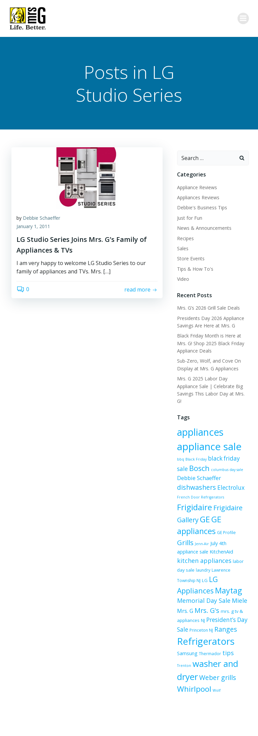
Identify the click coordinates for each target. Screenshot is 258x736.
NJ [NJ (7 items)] (225, 594)
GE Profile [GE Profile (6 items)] (237, 516)
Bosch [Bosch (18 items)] (186, 460)
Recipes (184, 237)
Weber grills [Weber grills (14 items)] (194, 659)
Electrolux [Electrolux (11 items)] (189, 479)
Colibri (203, 718)
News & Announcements (203, 227)
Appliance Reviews (196, 186)
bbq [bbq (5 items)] (245, 440)
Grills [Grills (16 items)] (184, 525)
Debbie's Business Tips (201, 206)
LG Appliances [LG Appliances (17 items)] (199, 563)
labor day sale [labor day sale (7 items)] (223, 545)
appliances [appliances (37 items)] (199, 423)
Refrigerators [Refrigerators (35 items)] (204, 624)
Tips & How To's (194, 268)
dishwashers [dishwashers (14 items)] (221, 470)
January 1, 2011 (33, 227)
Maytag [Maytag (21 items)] (189, 574)
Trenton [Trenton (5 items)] (241, 637)
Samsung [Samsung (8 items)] (186, 636)
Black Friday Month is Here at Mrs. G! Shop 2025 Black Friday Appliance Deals (209, 342)
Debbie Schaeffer (41, 218)
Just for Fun (188, 217)
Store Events (190, 257)
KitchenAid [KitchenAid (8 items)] (198, 535)
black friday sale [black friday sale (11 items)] (221, 450)
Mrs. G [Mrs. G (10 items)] (214, 585)
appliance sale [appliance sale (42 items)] (208, 437)
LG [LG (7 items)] (239, 554)
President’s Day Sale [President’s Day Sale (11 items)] (203, 603)
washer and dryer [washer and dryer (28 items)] (210, 647)
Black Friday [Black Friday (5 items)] (186, 450)
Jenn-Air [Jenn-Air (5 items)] (201, 527)
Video (182, 278)
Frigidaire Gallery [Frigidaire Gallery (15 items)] (202, 503)
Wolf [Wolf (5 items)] (180, 669)
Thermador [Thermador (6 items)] (209, 637)
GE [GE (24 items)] (235, 502)
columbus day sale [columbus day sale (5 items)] (214, 461)
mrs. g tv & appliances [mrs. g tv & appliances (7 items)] (199, 594)
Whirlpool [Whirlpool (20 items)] (231, 659)
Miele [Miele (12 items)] (197, 585)
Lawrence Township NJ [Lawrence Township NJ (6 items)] (213, 554)
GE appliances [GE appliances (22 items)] (201, 514)
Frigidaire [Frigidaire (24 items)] (218, 490)
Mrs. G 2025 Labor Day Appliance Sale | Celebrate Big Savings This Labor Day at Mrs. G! (212, 385)
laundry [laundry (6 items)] (183, 554)
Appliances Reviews (197, 196)
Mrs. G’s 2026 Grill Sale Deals (207, 307)
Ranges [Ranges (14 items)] (192, 612)
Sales (181, 247)
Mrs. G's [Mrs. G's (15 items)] (235, 584)
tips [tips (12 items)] (227, 636)
